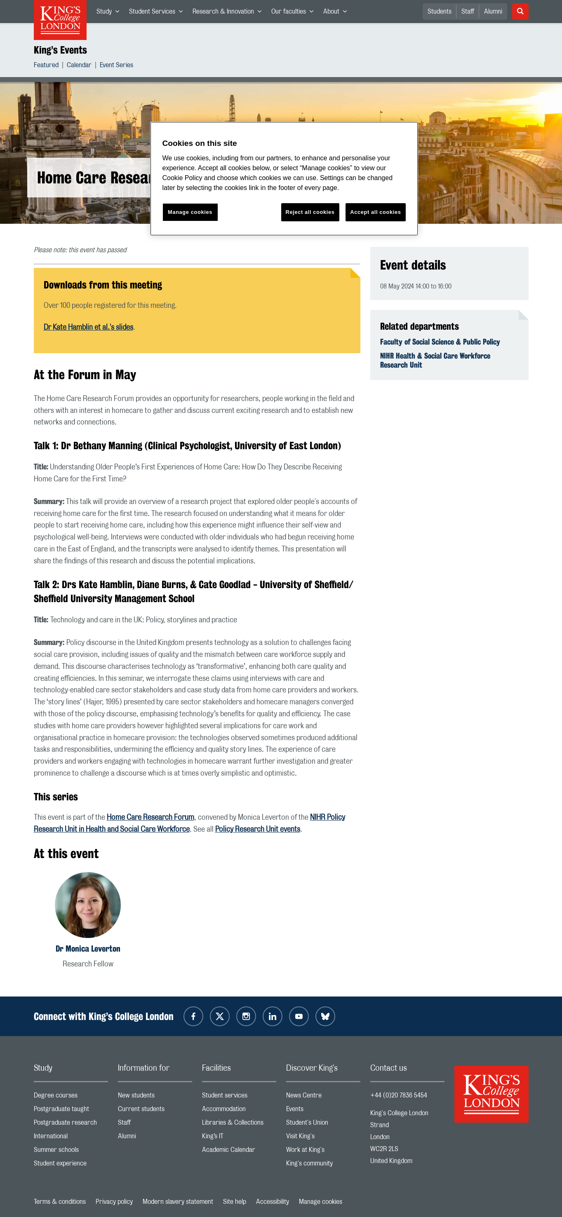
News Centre (323, 1097)
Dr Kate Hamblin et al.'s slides (88, 327)
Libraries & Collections (239, 1124)
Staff (467, 11)
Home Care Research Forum (150, 817)
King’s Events (60, 50)
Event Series (116, 66)
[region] (284, 179)
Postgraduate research (71, 1124)
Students (439, 11)
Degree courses (71, 1097)
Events (323, 1111)
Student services (239, 1097)
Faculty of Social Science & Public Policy (440, 341)
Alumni (493, 11)
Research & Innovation (229, 13)
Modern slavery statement (178, 1201)
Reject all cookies (310, 212)
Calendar (79, 66)
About (337, 13)
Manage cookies (320, 1201)
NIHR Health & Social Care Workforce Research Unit (435, 360)
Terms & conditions (60, 1201)
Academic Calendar (239, 1152)
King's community (323, 1165)
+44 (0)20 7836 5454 (398, 1095)
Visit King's (323, 1138)
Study (110, 13)
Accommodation (239, 1111)
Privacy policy (114, 1201)
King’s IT (239, 1138)
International (71, 1138)
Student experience (71, 1165)
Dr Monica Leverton (88, 948)
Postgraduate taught (71, 1111)
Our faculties (294, 13)
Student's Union (323, 1124)
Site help (234, 1201)
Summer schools (71, 1152)
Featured (46, 66)
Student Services (158, 13)
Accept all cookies (375, 212)
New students (155, 1097)
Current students (155, 1111)
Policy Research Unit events (257, 829)
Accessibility (272, 1201)
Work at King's (323, 1152)
